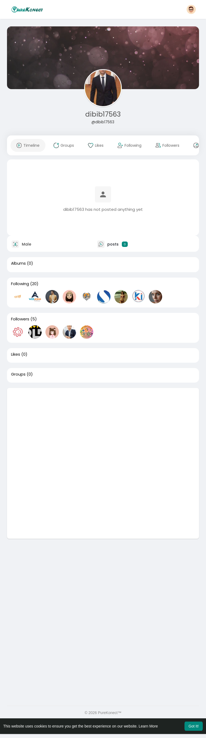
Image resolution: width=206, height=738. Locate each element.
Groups (18, 374)
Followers (20, 319)
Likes (15, 354)
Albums (18, 263)
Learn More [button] (148, 726)
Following (20, 284)
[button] (191, 9)
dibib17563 (103, 114)
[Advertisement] (103, 425)
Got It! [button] (194, 726)
